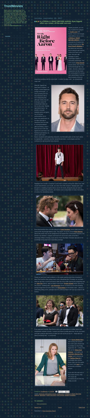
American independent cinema (47, 394)
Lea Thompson (55, 285)
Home (60, 407)
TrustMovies (44, 391)
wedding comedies (70, 395)
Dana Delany (62, 287)
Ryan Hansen (78, 231)
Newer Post (37, 407)
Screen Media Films (77, 339)
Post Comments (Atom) (49, 411)
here (78, 364)
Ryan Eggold (80, 62)
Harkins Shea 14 (75, 358)
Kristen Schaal (68, 283)
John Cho (40, 283)
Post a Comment (41, 403)
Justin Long (73, 32)
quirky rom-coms (51, 395)
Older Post (82, 407)
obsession (43, 395)
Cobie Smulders (65, 229)
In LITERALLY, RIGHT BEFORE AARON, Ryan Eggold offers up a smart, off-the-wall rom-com (61, 22)
